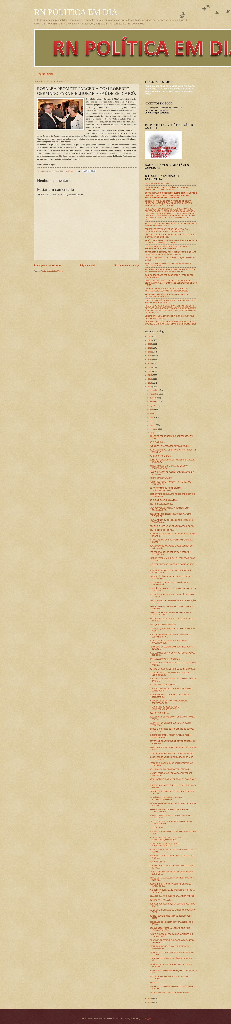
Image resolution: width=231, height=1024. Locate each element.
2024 (150, 344)
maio (152, 417)
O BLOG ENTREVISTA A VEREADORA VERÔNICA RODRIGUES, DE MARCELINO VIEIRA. (166, 247)
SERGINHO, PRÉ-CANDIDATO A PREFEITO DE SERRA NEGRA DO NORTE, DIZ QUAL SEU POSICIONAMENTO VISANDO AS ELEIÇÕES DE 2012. (168, 203)
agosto (153, 406)
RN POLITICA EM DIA (76, 12)
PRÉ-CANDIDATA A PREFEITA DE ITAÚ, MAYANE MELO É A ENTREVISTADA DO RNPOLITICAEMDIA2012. (170, 270)
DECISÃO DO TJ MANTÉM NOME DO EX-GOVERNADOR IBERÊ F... (167, 798)
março (152, 425)
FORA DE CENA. (156, 828)
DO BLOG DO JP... (157, 442)
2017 (150, 371)
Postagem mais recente (47, 265)
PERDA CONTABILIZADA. (160, 456)
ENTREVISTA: (171, 195)
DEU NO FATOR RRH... (159, 713)
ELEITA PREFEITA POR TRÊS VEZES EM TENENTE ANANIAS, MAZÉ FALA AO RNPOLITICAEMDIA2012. (166, 290)
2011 (150, 1002)
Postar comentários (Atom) (52, 271)
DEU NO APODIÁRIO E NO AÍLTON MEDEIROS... (170, 993)
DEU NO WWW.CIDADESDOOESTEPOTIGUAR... (170, 769)
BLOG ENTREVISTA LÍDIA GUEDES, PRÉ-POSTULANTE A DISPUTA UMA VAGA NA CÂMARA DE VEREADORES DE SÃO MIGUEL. (171, 283)
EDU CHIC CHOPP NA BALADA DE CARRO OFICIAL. (172, 526)
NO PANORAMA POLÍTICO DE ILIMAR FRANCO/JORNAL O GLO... (165, 489)
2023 (150, 348)
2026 (150, 336)
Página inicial (45, 73)
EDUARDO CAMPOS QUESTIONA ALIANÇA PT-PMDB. (172, 896)
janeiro (153, 433)
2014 (150, 383)
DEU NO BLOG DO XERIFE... (162, 530)
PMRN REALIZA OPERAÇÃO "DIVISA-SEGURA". (170, 446)
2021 (150, 356)
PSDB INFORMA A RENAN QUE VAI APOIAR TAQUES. (172, 753)
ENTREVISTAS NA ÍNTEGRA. (157, 184)
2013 (150, 387)
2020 (150, 360)
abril (152, 421)
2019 (150, 363)
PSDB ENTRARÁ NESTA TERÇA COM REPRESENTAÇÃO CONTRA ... (165, 839)
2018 (150, 367)
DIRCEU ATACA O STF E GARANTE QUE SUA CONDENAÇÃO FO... (169, 467)
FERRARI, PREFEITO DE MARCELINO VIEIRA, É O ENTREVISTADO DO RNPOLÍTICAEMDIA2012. (166, 230)
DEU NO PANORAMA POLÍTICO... (164, 685)
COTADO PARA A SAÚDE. (160, 900)
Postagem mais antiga (126, 265)
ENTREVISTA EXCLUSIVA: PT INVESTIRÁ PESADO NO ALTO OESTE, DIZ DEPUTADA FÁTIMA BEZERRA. (170, 253)
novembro (154, 394)
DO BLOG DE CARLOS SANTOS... (164, 500)
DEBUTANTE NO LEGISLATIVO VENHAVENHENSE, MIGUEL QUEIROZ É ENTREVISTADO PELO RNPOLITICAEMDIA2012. (170, 323)
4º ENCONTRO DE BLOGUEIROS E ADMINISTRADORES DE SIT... (164, 708)
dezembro (154, 390)
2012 (150, 999)
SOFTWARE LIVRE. (158, 862)
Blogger (147, 1018)
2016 (150, 375)
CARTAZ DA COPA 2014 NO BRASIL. (165, 659)
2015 (150, 379)
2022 (150, 352)
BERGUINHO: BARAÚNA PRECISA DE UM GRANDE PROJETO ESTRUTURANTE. (167, 295)
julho (152, 409)
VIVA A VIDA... (155, 983)
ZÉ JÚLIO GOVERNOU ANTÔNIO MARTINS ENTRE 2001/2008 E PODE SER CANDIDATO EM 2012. (171, 241)
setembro (154, 402)
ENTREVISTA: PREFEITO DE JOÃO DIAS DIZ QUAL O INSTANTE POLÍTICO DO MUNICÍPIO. (167, 188)
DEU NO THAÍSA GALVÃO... (161, 504)
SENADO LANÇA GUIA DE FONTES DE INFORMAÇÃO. (173, 669)
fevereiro (154, 429)
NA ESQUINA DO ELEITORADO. (163, 625)
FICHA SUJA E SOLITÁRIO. (161, 478)
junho (152, 413)
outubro (153, 398)
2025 (150, 340)
